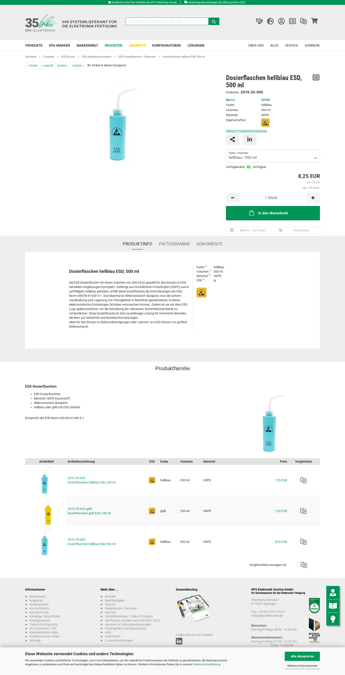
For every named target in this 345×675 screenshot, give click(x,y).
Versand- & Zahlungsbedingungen (128, 624)
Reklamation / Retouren (121, 608)
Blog (274, 45)
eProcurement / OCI (42, 628)
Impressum (112, 636)
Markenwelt (87, 45)
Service (291, 45)
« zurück (47, 65)
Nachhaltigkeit (115, 600)
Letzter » (78, 65)
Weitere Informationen (302, 666)
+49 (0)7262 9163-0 (271, 611)
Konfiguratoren (166, 45)
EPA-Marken (59, 45)
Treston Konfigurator (43, 624)
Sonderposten (39, 604)
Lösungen (195, 45)
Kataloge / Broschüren (44, 616)
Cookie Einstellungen (119, 640)
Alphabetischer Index (43, 632)
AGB (108, 632)
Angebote (137, 45)
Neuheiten (113, 45)
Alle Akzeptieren (302, 656)
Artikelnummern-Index (44, 636)
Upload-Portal (38, 612)
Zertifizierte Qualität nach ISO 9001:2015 (132, 620)
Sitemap (35, 640)
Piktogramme (174, 243)
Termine (110, 604)
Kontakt (110, 596)
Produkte (34, 45)
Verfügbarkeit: (235, 167)
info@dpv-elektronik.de (267, 615)
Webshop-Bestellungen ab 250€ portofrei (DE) (217, 2)
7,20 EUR (281, 480)
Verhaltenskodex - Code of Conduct (129, 616)
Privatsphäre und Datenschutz (126, 628)
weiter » (62, 65)
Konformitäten (39, 608)
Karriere (312, 45)
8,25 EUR (281, 542)
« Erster (32, 65)
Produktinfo (137, 243)
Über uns (256, 45)
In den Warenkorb (268, 212)
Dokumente (209, 243)
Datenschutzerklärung (206, 664)
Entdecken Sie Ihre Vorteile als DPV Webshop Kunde (144, 2)
